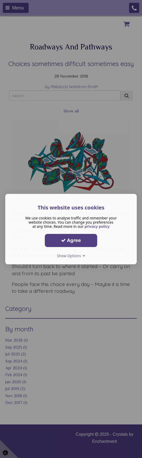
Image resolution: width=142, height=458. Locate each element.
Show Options (71, 255)
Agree (71, 240)
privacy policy (97, 226)
